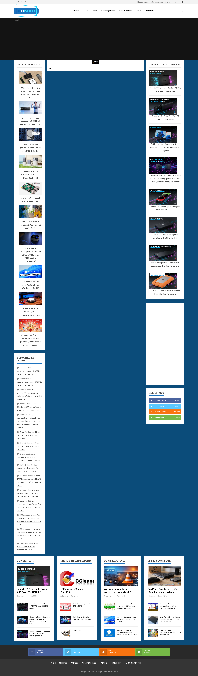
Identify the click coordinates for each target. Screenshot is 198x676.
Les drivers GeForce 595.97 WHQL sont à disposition (28, 435)
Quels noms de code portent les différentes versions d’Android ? (126, 606)
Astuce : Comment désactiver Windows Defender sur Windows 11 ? (127, 633)
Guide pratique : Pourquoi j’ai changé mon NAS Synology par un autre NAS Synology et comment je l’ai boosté (165, 178)
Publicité (104, 662)
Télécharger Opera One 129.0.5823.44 (82, 605)
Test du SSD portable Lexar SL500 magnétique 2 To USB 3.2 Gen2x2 (165, 264)
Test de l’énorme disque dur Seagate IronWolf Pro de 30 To (165, 208)
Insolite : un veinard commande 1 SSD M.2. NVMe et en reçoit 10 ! (28, 371)
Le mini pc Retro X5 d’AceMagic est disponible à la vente (28, 546)
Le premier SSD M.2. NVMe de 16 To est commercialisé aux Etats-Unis (28, 493)
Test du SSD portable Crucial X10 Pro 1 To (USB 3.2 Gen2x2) (165, 89)
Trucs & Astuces (125, 10)
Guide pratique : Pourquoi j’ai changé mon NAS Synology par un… (39, 633)
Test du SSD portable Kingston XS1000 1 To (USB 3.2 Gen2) (165, 236)
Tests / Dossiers (89, 10)
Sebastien (23, 368)
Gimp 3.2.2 (77, 630)
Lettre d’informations (134, 662)
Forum (139, 10)
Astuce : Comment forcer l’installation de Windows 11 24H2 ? (127, 619)
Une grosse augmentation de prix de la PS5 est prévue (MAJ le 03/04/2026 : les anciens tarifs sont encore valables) (29, 421)
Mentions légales (89, 662)
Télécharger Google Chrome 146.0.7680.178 (82, 618)
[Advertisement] (99, 40)
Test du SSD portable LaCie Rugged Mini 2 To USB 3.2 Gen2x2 (165, 292)
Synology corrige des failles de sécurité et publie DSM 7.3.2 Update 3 (28, 468)
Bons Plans (151, 10)
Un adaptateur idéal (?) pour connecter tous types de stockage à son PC (30, 93)
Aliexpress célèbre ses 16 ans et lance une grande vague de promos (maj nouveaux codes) (30, 340)
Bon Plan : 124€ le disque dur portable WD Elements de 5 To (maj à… (170, 619)
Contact (23, 2)
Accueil (16, 2)
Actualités (74, 10)
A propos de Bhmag (59, 662)
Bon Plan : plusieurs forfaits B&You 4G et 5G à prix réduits (170, 632)
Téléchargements (108, 10)
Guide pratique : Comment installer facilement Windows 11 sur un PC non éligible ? (165, 147)
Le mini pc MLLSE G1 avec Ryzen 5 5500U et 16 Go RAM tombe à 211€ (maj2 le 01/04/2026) (30, 254)
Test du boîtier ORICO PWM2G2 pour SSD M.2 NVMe (165, 117)
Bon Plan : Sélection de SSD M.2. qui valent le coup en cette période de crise (29, 407)
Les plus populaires (28, 64)
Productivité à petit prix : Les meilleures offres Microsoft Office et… (170, 606)
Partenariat (116, 662)
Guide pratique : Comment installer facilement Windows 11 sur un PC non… (39, 620)
